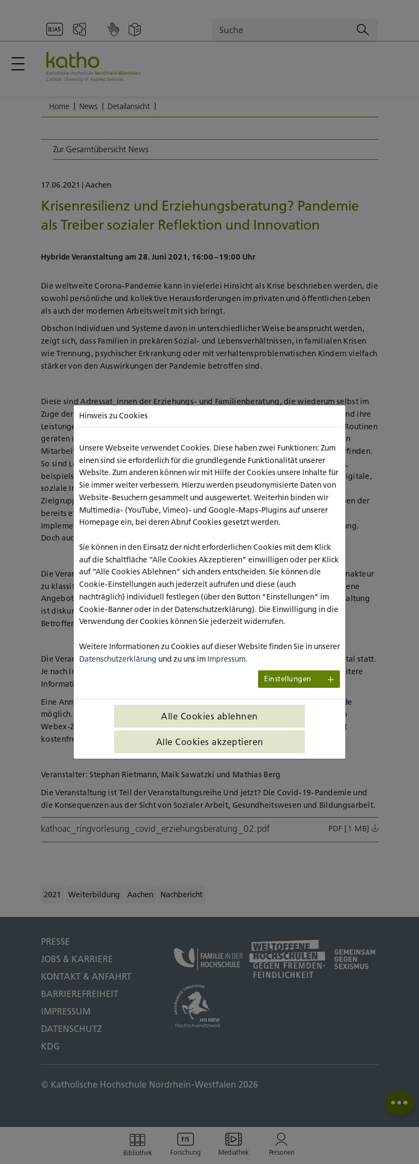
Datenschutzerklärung (118, 659)
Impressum (226, 659)
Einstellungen (288, 678)
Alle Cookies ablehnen (209, 716)
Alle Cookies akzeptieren (210, 741)
